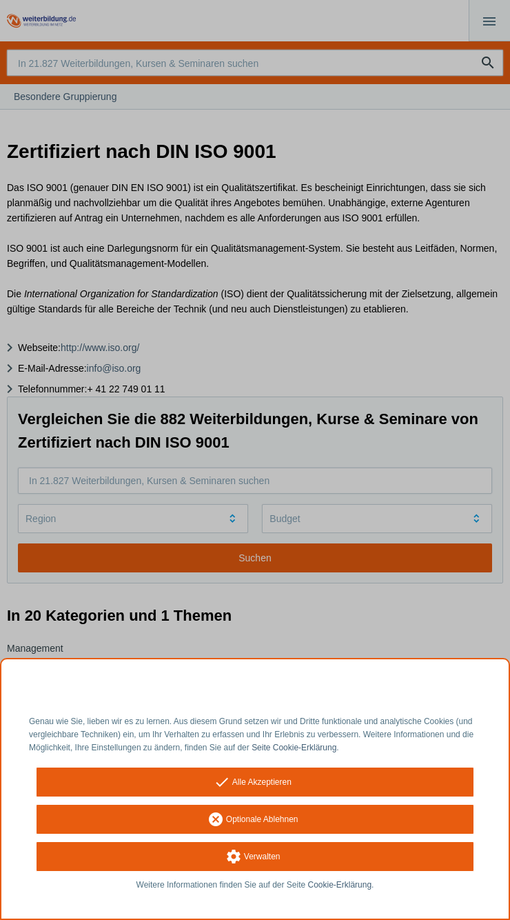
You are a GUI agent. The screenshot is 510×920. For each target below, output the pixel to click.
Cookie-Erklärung (340, 885)
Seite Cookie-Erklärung (294, 747)
